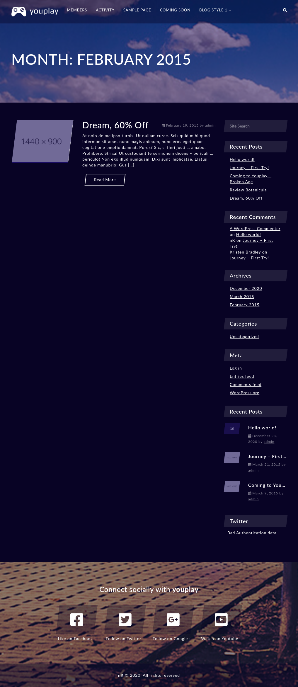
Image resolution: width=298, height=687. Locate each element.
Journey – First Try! (249, 167)
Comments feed (245, 384)
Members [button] (77, 10)
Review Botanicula (248, 189)
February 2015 (244, 304)
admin (210, 125)
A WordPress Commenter (255, 228)
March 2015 (242, 296)
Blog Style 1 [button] (215, 10)
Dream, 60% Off (115, 125)
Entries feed (242, 376)
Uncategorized (244, 336)
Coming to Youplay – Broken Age (250, 178)
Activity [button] (105, 10)
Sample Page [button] (137, 10)
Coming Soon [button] (175, 10)
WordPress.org (244, 392)
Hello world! (242, 159)
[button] (285, 11)
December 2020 (246, 288)
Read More (105, 179)
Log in (236, 367)
